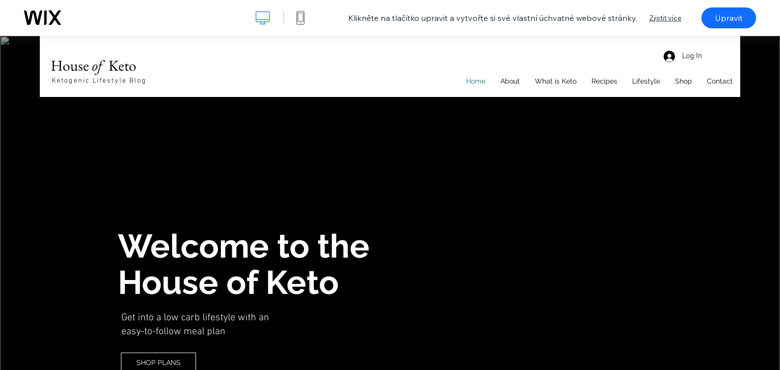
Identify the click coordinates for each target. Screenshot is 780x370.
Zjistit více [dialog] (665, 17)
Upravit (729, 18)
